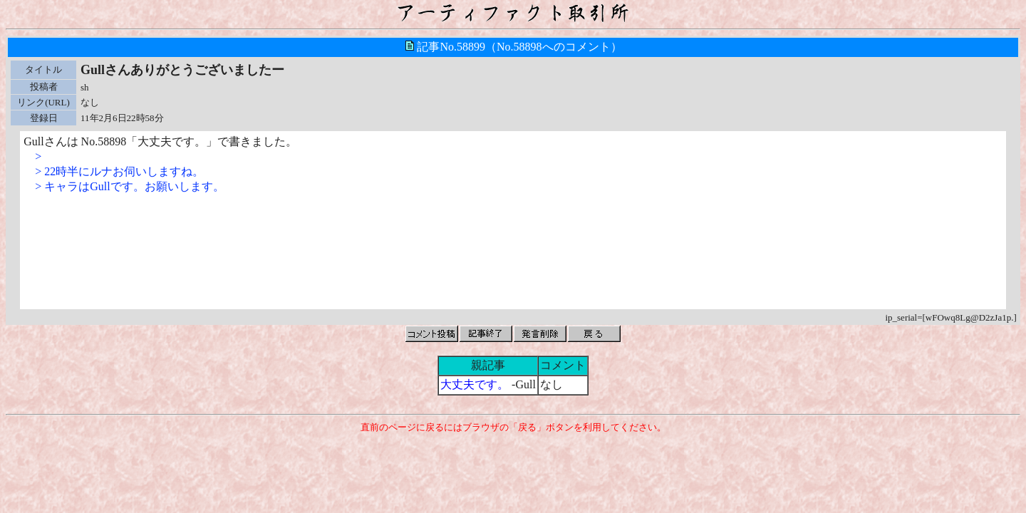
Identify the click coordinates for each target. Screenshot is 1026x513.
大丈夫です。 (474, 384)
